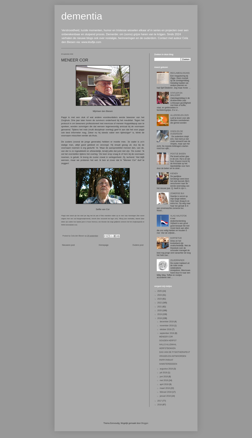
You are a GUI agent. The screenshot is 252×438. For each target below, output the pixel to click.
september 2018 (167, 333)
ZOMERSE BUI (177, 193)
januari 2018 (165, 396)
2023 (159, 299)
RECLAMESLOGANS (180, 73)
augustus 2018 (166, 369)
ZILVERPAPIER (177, 260)
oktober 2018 (166, 329)
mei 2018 (164, 380)
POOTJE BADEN (178, 154)
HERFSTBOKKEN (167, 348)
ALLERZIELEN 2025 (179, 115)
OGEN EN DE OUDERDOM (176, 132)
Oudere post (137, 245)
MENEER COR (166, 337)
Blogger (144, 423)
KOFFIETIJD (176, 238)
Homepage (104, 245)
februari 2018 (166, 392)
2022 (159, 303)
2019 (159, 314)
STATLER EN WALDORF (176, 94)
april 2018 (164, 384)
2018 (159, 318)
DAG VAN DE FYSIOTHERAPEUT (174, 352)
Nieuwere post (68, 245)
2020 (159, 310)
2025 (159, 291)
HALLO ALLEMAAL (168, 344)
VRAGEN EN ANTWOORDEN (172, 356)
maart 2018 (165, 388)
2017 (159, 401)
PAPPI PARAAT (166, 360)
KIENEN (174, 173)
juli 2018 (164, 372)
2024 (159, 295)
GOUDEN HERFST (168, 340)
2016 (159, 404)
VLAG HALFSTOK (178, 216)
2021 (159, 307)
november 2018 (167, 325)
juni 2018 (164, 376)
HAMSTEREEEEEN (168, 364)
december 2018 (167, 321)
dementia (81, 16)
